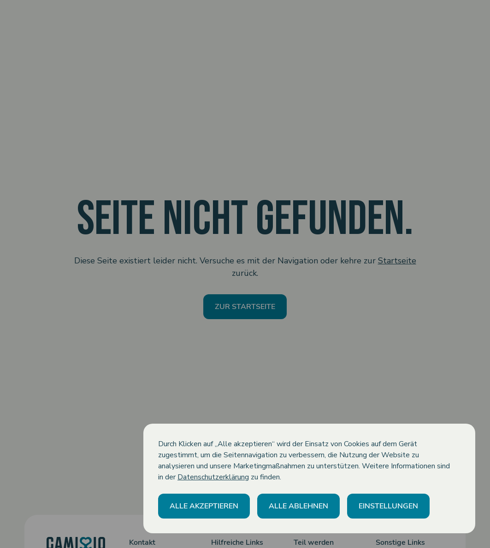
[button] (204, 506)
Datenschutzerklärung (213, 477)
